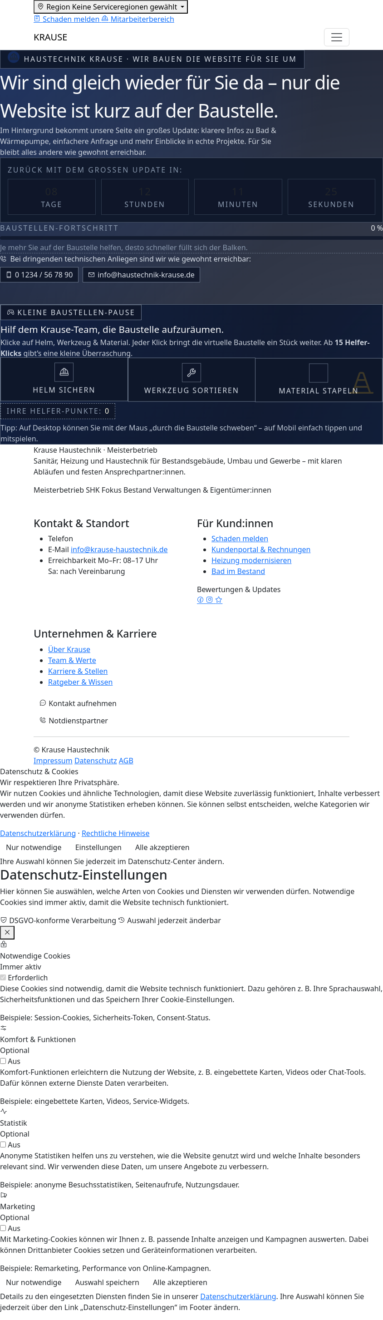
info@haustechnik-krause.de (141, 275)
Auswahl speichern (107, 1282)
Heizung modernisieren (251, 560)
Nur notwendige (33, 847)
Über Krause (69, 649)
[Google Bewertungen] (218, 600)
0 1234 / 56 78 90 (39, 275)
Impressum (53, 761)
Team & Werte (72, 660)
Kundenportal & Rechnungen (260, 549)
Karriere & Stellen (78, 671)
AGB (126, 761)
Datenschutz (95, 761)
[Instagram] (210, 600)
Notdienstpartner (73, 721)
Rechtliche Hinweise (116, 833)
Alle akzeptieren (162, 847)
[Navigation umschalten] (336, 37)
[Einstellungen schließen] (7, 932)
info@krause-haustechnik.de (119, 549)
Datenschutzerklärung (38, 833)
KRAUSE (50, 37)
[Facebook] (201, 600)
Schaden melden (239, 539)
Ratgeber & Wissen (80, 682)
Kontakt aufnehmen (78, 703)
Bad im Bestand (238, 571)
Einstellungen (98, 847)
